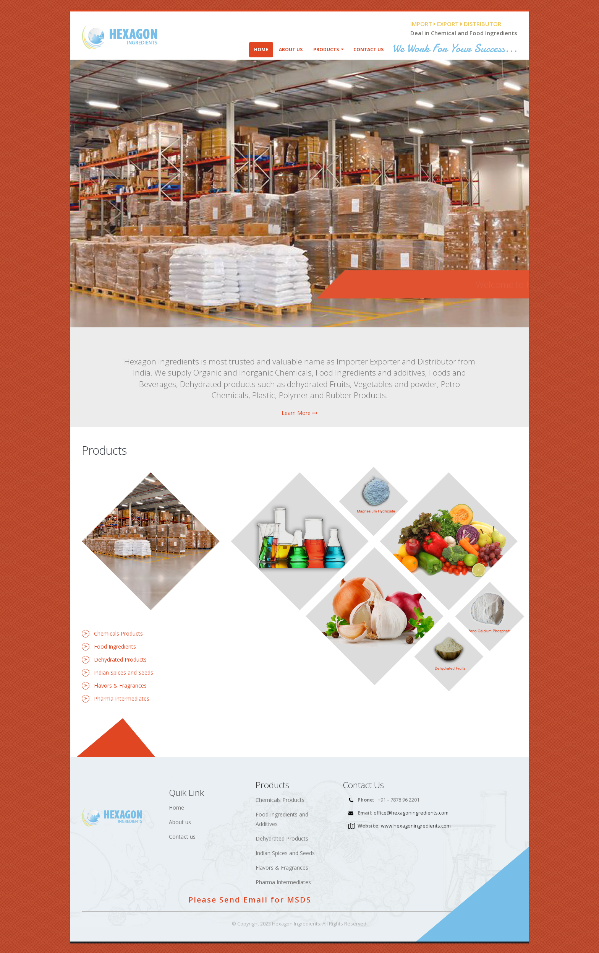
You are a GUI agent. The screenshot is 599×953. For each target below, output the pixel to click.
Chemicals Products (280, 799)
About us (180, 822)
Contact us (182, 836)
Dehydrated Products (282, 838)
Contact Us (368, 49)
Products (326, 49)
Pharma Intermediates (283, 882)
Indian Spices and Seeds (285, 853)
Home (261, 49)
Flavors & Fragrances (282, 867)
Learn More (299, 412)
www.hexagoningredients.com (416, 826)
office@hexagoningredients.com (411, 813)
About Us (291, 49)
